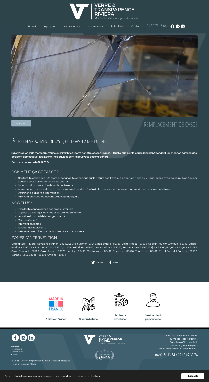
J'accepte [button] (192, 376)
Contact (136, 26)
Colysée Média (29, 364)
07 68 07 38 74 (188, 354)
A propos (49, 26)
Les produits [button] (71, 26)
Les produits (16, 349)
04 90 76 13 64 (42, 162)
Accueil (31, 26)
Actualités (117, 26)
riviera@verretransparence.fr (182, 349)
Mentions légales (61, 361)
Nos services (95, 26)
